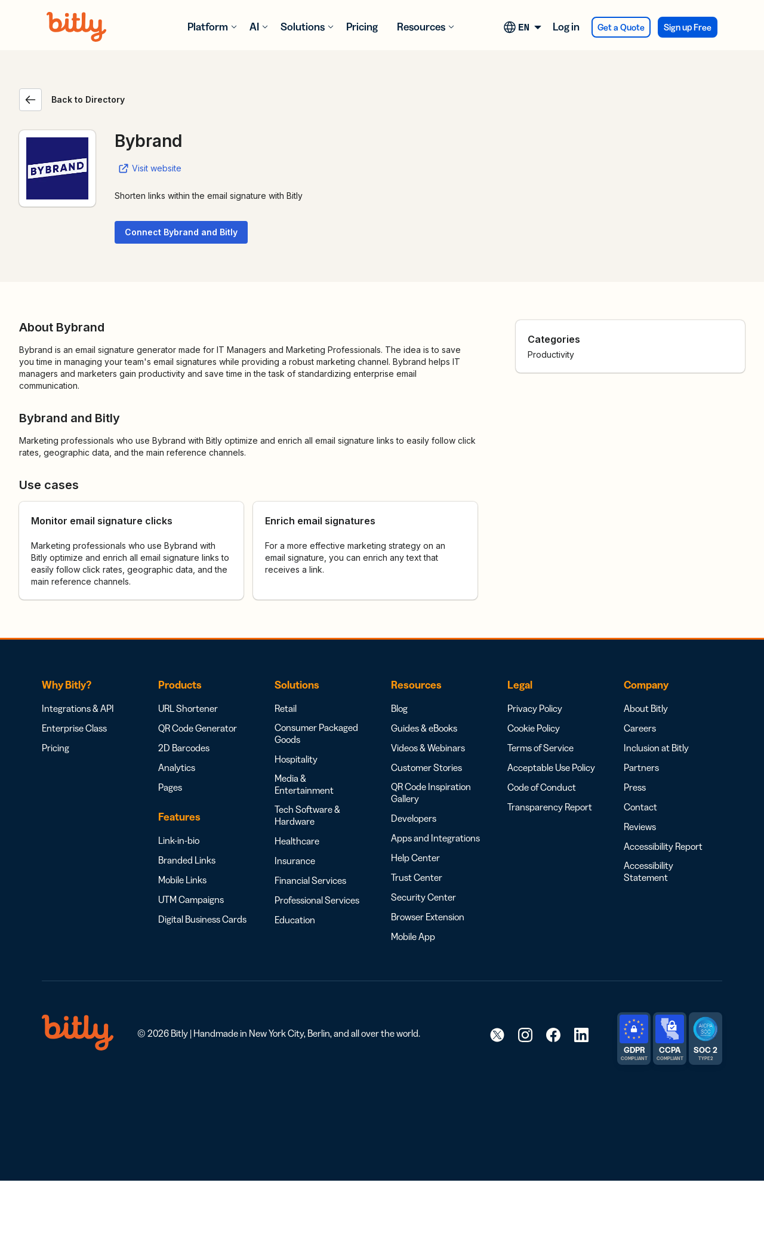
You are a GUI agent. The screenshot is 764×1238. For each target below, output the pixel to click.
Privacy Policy (534, 708)
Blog (399, 708)
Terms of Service (540, 748)
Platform (207, 26)
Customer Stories (426, 767)
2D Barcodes (184, 748)
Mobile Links (182, 880)
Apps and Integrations (435, 838)
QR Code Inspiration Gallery (431, 792)
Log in (566, 26)
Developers (413, 818)
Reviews (640, 826)
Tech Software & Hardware (307, 815)
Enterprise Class (74, 728)
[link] (497, 1034)
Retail (286, 708)
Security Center (423, 897)
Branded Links (186, 860)
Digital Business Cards (202, 919)
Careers (640, 728)
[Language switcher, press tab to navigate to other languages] (524, 27)
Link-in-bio (178, 840)
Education (295, 920)
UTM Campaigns (191, 899)
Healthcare (297, 841)
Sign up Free (687, 27)
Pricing (362, 26)
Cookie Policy (533, 728)
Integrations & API (78, 708)
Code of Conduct (541, 787)
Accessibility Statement (648, 871)
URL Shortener (188, 708)
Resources (421, 26)
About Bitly (646, 708)
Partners (641, 767)
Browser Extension (427, 917)
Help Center (415, 858)
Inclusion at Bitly (656, 748)
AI (254, 26)
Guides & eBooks (424, 728)
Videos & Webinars (428, 748)
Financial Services (310, 880)
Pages (170, 787)
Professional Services (317, 900)
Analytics (176, 767)
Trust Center (416, 877)
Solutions (303, 26)
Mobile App (413, 936)
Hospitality (296, 759)
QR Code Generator (197, 728)
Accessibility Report (663, 846)
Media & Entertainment (304, 784)
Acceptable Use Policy (551, 767)
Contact (640, 807)
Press (635, 787)
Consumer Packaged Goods (316, 733)
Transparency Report (549, 807)
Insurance (295, 861)
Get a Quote (621, 27)
